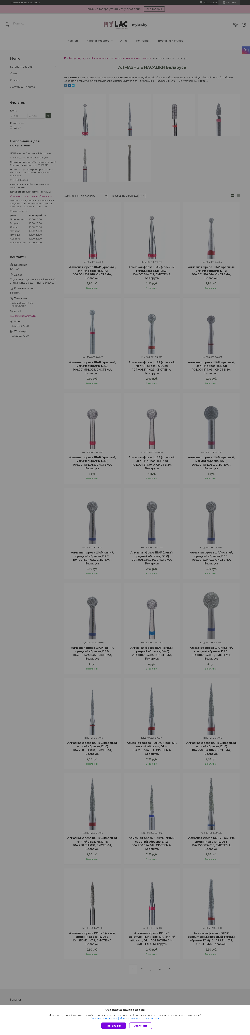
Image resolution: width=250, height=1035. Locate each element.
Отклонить (141, 1025)
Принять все (114, 1025)
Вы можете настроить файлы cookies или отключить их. (124, 1018)
